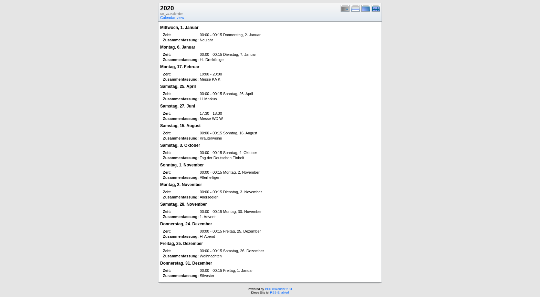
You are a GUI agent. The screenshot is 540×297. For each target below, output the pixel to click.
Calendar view (172, 18)
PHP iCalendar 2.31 (278, 289)
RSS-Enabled (279, 292)
